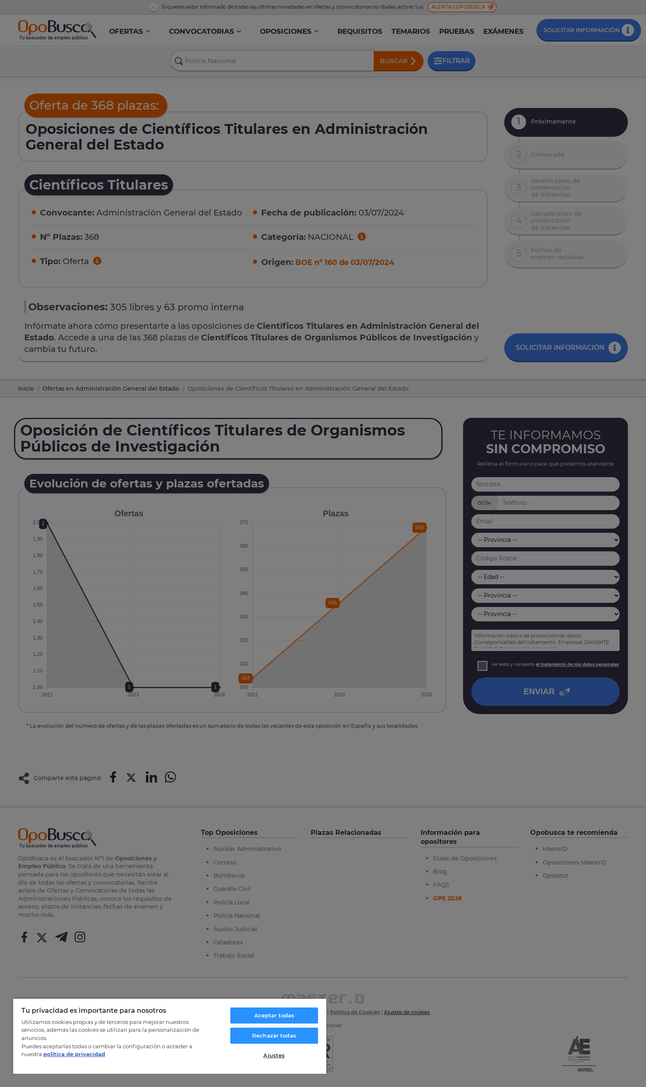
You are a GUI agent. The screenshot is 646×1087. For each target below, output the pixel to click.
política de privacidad (74, 1054)
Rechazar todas (274, 1035)
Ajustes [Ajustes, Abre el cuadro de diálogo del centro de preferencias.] (274, 1055)
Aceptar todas (274, 1015)
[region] (169, 1036)
